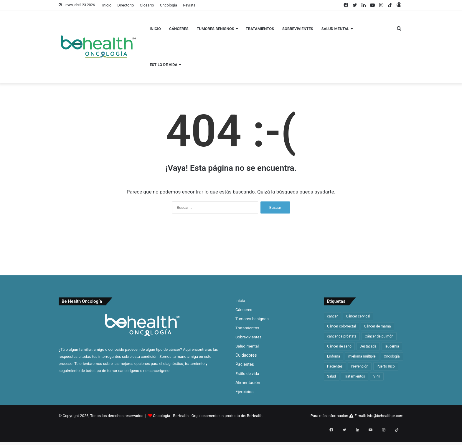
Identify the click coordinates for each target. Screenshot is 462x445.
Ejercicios (244, 391)
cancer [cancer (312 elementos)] (332, 316)
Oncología (168, 5)
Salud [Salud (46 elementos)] (331, 376)
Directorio (125, 5)
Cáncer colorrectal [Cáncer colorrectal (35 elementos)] (341, 326)
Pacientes (244, 364)
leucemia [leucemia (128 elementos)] (392, 346)
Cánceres (179, 29)
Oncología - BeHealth (171, 415)
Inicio (106, 5)
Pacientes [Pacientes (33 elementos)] (335, 366)
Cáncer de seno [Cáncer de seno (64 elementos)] (339, 346)
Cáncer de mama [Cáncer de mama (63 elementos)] (377, 326)
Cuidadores (246, 355)
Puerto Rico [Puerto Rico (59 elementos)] (386, 366)
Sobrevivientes (297, 29)
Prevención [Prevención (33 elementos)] (359, 366)
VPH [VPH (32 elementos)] (376, 376)
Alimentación (247, 382)
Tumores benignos (215, 29)
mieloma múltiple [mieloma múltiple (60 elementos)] (362, 356)
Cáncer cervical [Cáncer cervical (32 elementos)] (358, 316)
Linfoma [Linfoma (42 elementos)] (333, 356)
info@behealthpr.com (385, 415)
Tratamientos (260, 29)
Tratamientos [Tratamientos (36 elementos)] (354, 376)
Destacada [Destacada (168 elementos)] (368, 346)
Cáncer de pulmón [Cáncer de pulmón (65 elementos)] (379, 336)
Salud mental (335, 29)
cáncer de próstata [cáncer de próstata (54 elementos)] (342, 336)
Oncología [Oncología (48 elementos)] (392, 356)
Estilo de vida (163, 64)
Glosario (147, 5)
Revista (189, 5)
